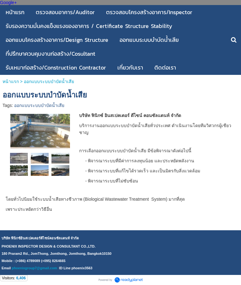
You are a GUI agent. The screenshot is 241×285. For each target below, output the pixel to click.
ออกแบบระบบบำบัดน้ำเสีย (39, 105)
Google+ (8, 2)
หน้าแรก (11, 81)
